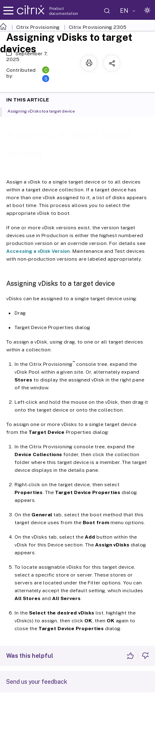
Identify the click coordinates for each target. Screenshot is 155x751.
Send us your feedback (36, 681)
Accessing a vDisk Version (38, 251)
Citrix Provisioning (38, 27)
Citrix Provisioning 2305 (97, 27)
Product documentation (63, 11)
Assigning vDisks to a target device (45, 110)
